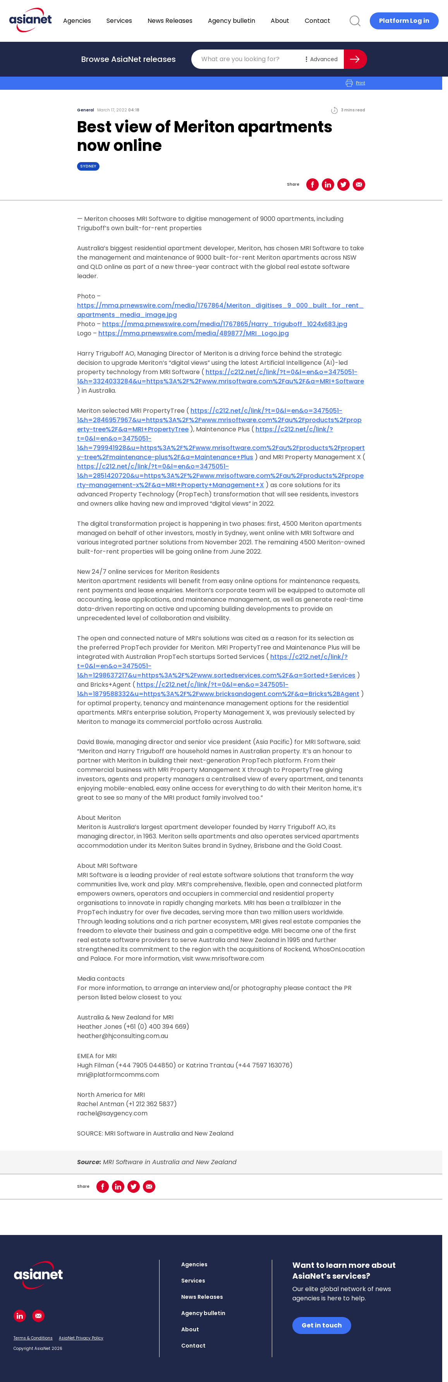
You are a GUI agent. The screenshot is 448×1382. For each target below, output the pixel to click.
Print (355, 83)
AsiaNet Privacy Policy (81, 1338)
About (300, 20)
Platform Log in (404, 20)
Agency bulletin (251, 20)
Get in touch (322, 1325)
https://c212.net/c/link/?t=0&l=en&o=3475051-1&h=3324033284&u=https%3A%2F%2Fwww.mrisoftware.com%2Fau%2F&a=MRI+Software (220, 377)
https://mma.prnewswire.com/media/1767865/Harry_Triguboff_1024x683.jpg (224, 324)
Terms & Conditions (33, 1338)
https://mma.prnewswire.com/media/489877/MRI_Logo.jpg (193, 333)
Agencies (97, 20)
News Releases (190, 20)
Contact (337, 20)
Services (139, 20)
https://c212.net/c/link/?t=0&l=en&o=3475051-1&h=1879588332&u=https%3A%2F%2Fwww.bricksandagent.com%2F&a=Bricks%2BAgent (218, 689)
